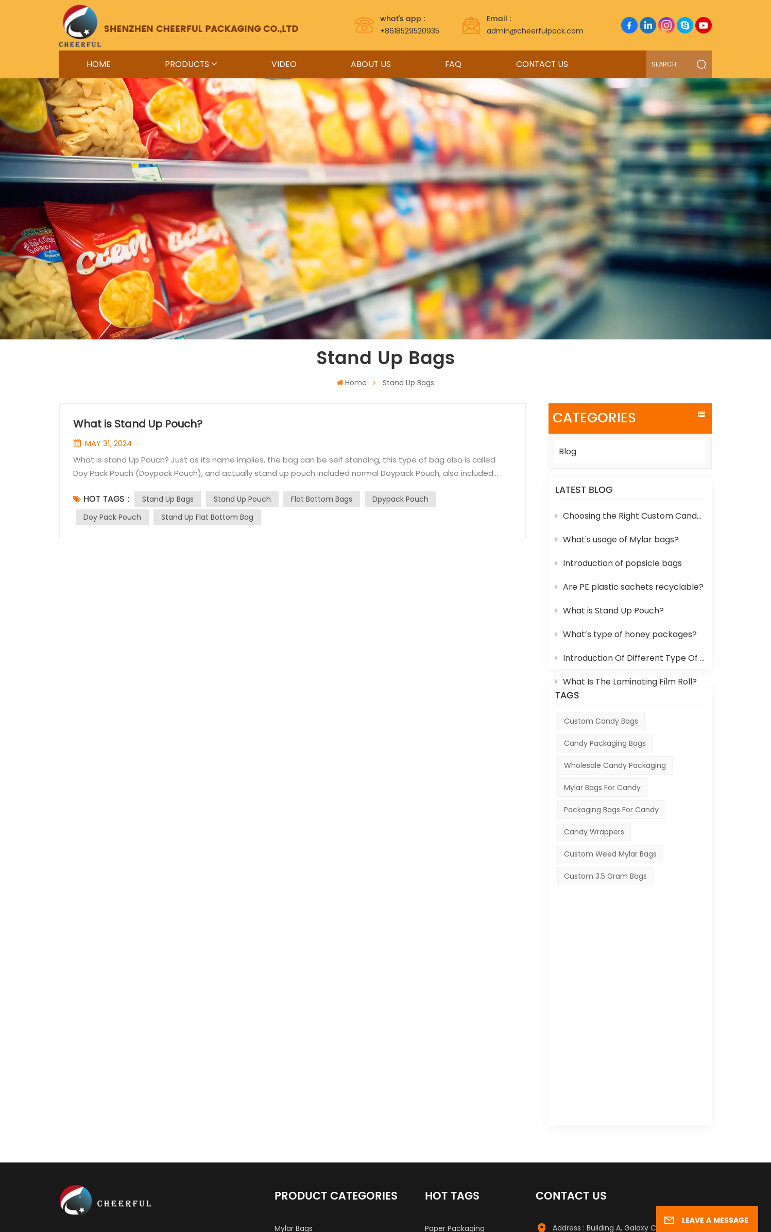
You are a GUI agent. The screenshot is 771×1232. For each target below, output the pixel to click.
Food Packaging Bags (312, 1067)
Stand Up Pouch (242, 499)
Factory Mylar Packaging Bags (478, 1062)
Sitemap (466, 1212)
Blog (567, 451)
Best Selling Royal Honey (468, 1108)
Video (284, 64)
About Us (371, 64)
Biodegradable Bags (310, 1099)
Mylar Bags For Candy (602, 825)
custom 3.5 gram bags (605, 914)
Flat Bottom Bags (321, 499)
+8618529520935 (409, 24)
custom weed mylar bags (610, 891)
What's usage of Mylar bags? (617, 545)
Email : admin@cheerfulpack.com (614, 1120)
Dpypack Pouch (400, 499)
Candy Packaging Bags (605, 780)
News (517, 1212)
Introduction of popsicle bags (618, 569)
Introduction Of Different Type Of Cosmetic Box (630, 664)
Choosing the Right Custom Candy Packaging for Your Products (630, 521)
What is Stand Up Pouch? (609, 616)
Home (99, 64)
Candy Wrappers (594, 869)
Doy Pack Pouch (112, 517)
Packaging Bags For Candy (611, 847)
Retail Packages (303, 1132)
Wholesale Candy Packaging (615, 803)
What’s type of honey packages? (626, 640)
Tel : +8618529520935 (590, 1099)
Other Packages (303, 1116)
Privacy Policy (577, 1212)
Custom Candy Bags (601, 758)
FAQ (453, 64)
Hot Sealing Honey (307, 1050)
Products (187, 64)
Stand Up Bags (168, 499)
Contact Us (542, 64)
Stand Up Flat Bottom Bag (207, 517)
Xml (540, 1212)
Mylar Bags (294, 1034)
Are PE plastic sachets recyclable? (629, 592)
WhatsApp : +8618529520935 (604, 1140)
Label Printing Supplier (138, 1212)
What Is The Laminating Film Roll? (626, 687)
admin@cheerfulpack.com (535, 24)
